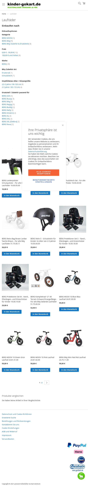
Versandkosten (8, 439)
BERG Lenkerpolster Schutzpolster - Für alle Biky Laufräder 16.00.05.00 (13, 183)
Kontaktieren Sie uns (10, 424)
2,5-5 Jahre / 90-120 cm (12, 84)
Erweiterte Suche (9, 417)
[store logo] (28, 5)
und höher (11, 55)
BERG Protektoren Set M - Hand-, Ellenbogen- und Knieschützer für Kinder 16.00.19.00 (15, 299)
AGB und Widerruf (9, 431)
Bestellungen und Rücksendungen (16, 421)
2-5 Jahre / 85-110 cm (12, 87)
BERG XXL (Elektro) (10, 121)
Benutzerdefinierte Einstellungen (44, 181)
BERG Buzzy (8, 99)
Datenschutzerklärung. (37, 151)
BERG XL (6, 116)
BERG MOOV (8, 38)
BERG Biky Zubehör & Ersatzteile (16, 44)
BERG (6, 64)
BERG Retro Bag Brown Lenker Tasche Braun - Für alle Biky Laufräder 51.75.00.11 (14, 241)
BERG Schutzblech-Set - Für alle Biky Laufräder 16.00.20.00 (72, 181)
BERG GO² (7, 96)
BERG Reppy (8, 104)
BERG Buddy (8, 107)
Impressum (6, 435)
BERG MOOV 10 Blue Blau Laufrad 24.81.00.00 (69, 297)
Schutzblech (8, 75)
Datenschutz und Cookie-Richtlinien (17, 414)
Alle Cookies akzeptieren (43, 172)
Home (4, 14)
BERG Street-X (9, 113)
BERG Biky (7, 41)
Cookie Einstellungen (10, 428)
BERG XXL (7, 118)
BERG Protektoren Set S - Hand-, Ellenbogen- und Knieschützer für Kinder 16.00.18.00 (72, 241)
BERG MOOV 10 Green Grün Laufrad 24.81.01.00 (13, 358)
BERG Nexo (8, 124)
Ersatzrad (7, 73)
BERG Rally (7, 110)
